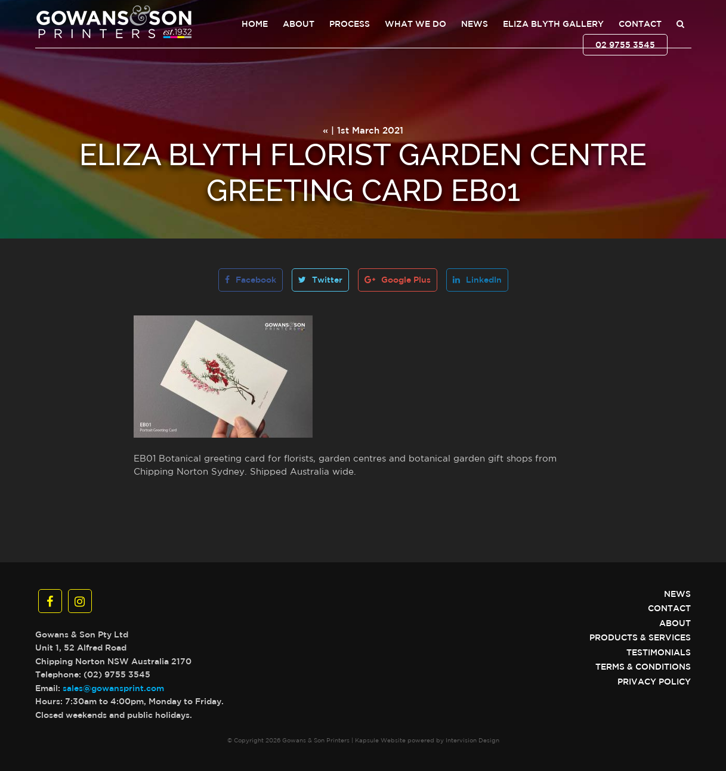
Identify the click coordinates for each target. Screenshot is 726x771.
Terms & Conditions (643, 666)
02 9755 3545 (625, 44)
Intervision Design (472, 740)
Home (255, 24)
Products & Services (640, 637)
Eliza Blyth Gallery (553, 24)
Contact (640, 24)
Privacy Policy (654, 681)
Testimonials (658, 652)
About (298, 24)
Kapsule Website (380, 740)
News (474, 24)
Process (349, 24)
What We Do (415, 24)
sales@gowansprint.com (113, 688)
